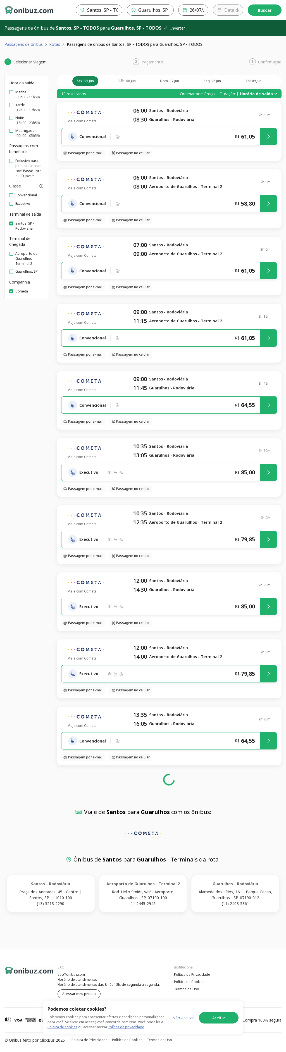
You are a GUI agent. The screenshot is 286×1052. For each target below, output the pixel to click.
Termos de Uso (186, 989)
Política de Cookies (189, 981)
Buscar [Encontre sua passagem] (264, 10)
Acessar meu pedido (79, 993)
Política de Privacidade (192, 974)
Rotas (54, 44)
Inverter (174, 28)
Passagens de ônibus (23, 44)
